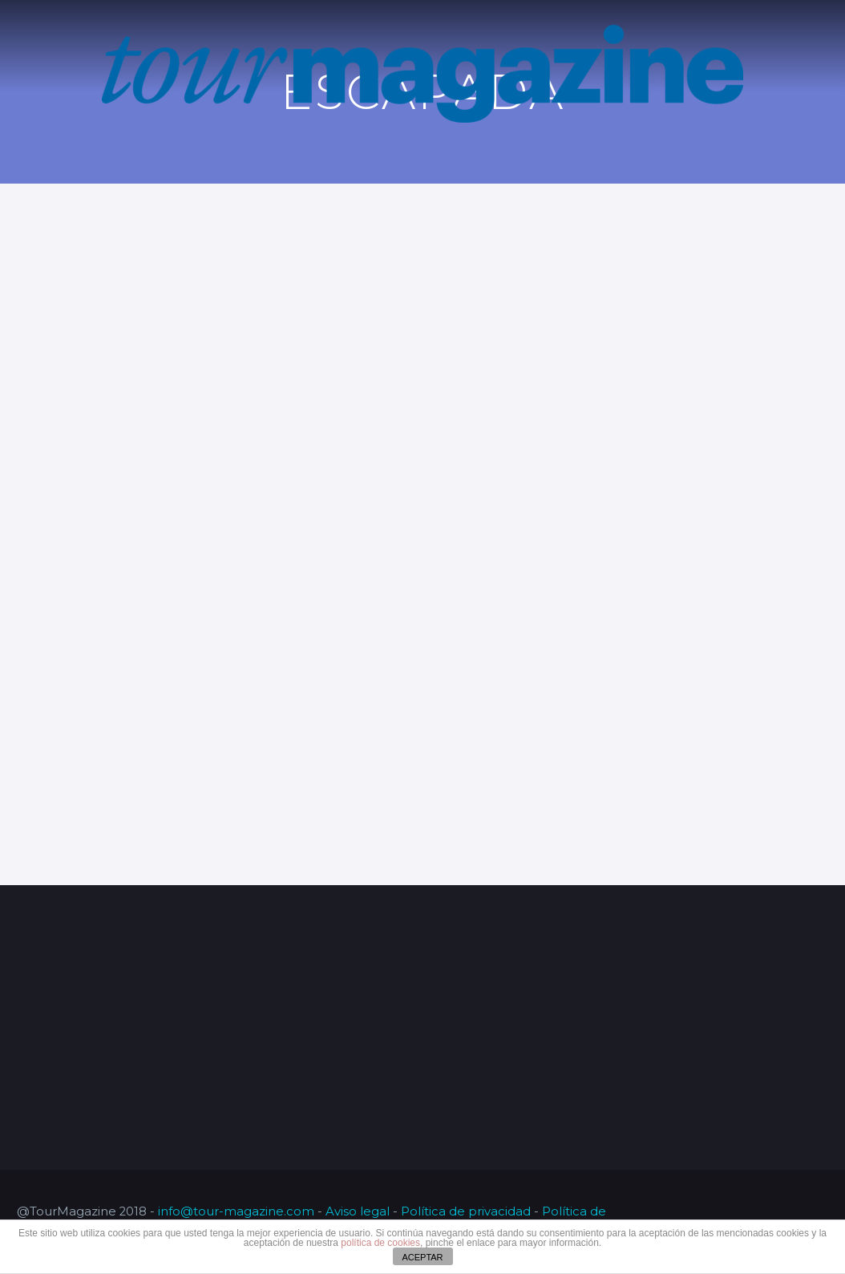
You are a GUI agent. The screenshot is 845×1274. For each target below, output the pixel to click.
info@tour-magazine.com (236, 1211)
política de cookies (380, 1242)
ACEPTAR (422, 1257)
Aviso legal (357, 1211)
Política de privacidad (466, 1211)
